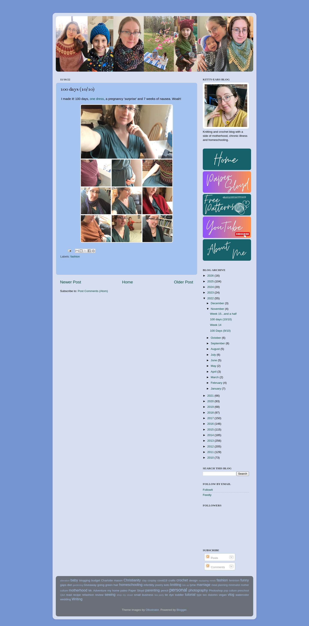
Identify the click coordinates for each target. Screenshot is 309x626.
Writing (77, 599)
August (216, 349)
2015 (211, 429)
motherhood (78, 590)
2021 (211, 395)
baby (74, 580)
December (218, 303)
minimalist (234, 585)
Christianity (132, 580)
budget (95, 580)
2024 (211, 287)
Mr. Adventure (97, 590)
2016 (211, 423)
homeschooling (130, 585)
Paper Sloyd (136, 590)
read (69, 594)
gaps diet (66, 585)
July (214, 354)
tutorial (190, 594)
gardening (78, 585)
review (99, 594)
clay (144, 580)
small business (143, 594)
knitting (175, 585)
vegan (223, 594)
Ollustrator (152, 609)
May (214, 365)
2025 (211, 281)
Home (127, 282)
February (217, 382)
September (218, 343)
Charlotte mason (112, 580)
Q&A (62, 595)
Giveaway (90, 585)
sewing (110, 594)
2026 (211, 275)
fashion (75, 256)
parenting (152, 590)
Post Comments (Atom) (93, 291)
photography (198, 590)
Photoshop (216, 590)
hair (116, 585)
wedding (65, 599)
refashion (88, 594)
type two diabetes (207, 594)
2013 (211, 440)
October (216, 337)
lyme (193, 585)
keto (167, 585)
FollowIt (208, 489)
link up (185, 585)
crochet (182, 580)
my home (113, 590)
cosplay (152, 580)
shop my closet (125, 595)
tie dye (169, 594)
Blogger (181, 609)
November (218, 308)
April (214, 371)
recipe (77, 594)
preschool (243, 590)
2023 (211, 292)
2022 (211, 298)
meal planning (219, 585)
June (214, 360)
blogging (84, 580)
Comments (215, 567)
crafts (172, 580)
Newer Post (70, 282)
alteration (65, 580)
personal (178, 590)
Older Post (183, 282)
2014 (211, 435)
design (193, 580)
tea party (159, 595)
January (216, 388)
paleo (123, 590)
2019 (211, 406)
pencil (164, 590)
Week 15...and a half (223, 313)
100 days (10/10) (221, 319)
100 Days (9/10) (220, 330)
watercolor (242, 594)
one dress (97, 99)
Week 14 (215, 325)
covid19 (162, 580)
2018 (211, 412)
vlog (231, 594)
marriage (204, 585)
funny (244, 580)
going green (105, 585)
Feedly (207, 495)
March (215, 377)
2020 (211, 401)
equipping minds (207, 580)
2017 (211, 418)
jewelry (159, 585)
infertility (149, 585)
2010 (211, 457)
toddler (179, 594)
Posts (211, 558)
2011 (211, 452)
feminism (234, 580)
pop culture (230, 590)
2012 (211, 446)
